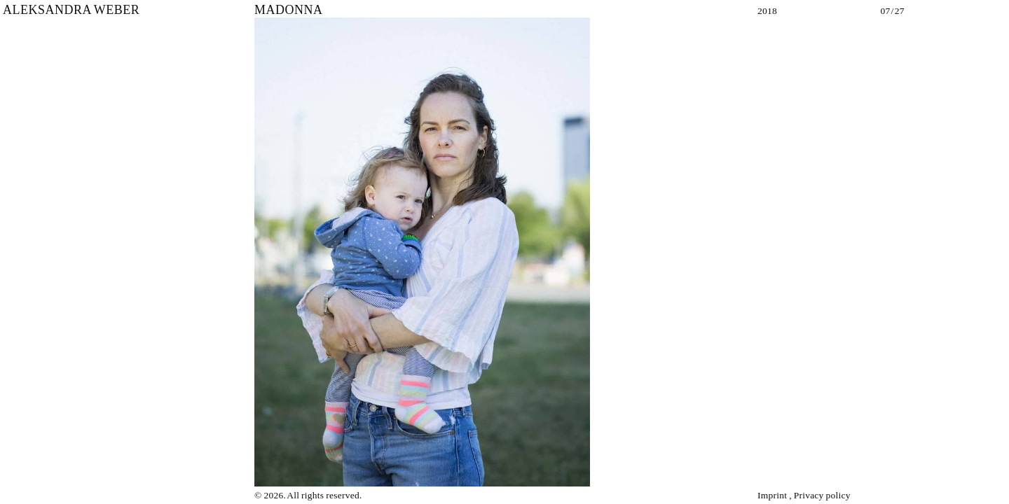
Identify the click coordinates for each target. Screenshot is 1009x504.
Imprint (772, 495)
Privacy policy (822, 495)
